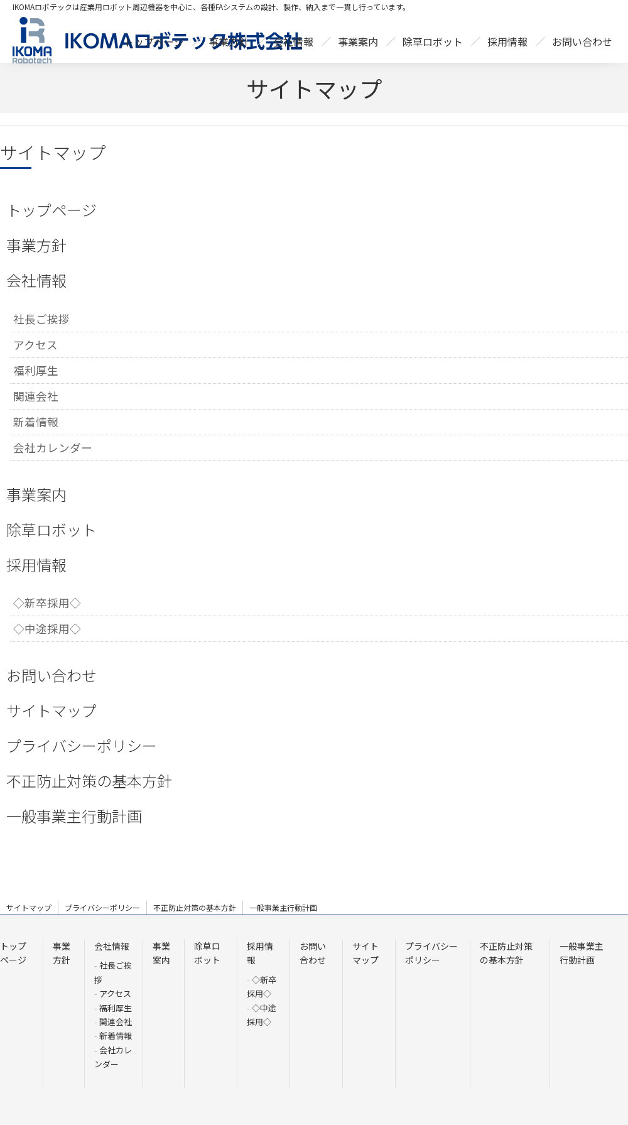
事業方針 (36, 245)
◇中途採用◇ (47, 628)
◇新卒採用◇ (47, 603)
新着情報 (35, 422)
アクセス (35, 344)
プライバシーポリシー (81, 745)
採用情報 (36, 564)
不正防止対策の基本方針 (89, 780)
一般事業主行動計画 (74, 816)
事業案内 (36, 494)
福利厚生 (35, 370)
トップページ (51, 209)
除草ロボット (51, 529)
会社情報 (36, 280)
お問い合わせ (51, 675)
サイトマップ (51, 710)
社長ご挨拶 (41, 319)
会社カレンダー (52, 447)
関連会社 (35, 396)
